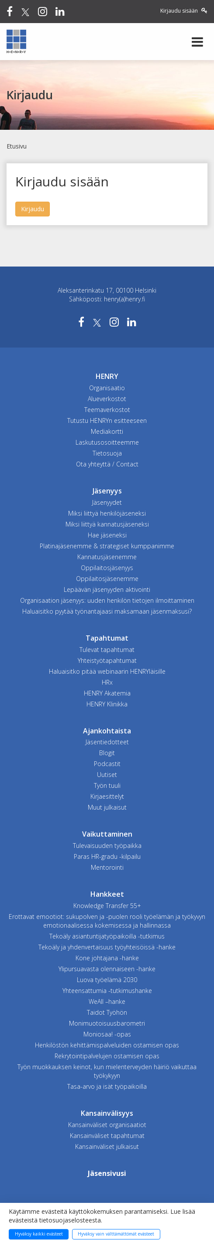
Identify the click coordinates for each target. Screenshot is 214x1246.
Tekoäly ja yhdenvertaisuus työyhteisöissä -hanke (107, 947)
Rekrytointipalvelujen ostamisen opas (107, 1056)
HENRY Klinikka (107, 704)
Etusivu (17, 146)
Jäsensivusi (107, 1173)
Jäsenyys (107, 491)
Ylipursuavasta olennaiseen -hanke (107, 969)
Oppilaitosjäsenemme (107, 578)
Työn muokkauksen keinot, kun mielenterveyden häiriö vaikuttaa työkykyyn (107, 1071)
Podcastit (107, 764)
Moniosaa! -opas (107, 1034)
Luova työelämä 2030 (107, 980)
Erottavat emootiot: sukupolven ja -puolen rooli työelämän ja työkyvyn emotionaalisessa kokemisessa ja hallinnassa (107, 920)
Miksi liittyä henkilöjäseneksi (107, 513)
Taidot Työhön (107, 1012)
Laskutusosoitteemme (107, 442)
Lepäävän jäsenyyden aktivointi (107, 589)
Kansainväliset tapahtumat (107, 1135)
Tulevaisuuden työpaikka (107, 845)
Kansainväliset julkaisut (107, 1146)
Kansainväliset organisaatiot (107, 1125)
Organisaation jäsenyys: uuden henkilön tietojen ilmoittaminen (107, 600)
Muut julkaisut (107, 807)
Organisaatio (107, 388)
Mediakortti (107, 431)
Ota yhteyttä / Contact (107, 464)
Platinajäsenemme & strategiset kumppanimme (107, 546)
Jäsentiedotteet (107, 742)
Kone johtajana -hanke (107, 958)
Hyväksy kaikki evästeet (39, 1234)
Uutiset (107, 774)
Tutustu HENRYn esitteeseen (107, 420)
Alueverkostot (107, 399)
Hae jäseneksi (107, 535)
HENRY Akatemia (107, 693)
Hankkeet (107, 894)
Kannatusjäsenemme (107, 557)
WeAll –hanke (107, 1001)
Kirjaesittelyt (107, 796)
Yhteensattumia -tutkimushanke (107, 990)
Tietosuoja (107, 453)
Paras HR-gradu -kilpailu (107, 856)
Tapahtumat (107, 638)
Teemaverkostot (107, 409)
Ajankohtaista (107, 731)
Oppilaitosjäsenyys (107, 568)
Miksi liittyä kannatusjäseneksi (107, 524)
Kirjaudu (32, 209)
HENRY (107, 376)
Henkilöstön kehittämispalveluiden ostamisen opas (107, 1045)
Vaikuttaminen (107, 834)
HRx (107, 682)
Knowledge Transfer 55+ (107, 906)
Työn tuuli (107, 785)
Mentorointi (107, 867)
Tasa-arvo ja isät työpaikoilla (107, 1086)
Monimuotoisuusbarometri (107, 1023)
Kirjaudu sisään (183, 10)
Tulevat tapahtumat (107, 649)
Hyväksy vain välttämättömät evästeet (116, 1234)
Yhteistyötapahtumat (107, 660)
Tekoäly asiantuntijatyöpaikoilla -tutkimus (107, 936)
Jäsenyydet (107, 502)
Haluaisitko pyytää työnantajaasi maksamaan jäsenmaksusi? (107, 611)
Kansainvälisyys (107, 1113)
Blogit (107, 753)
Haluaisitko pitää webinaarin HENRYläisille (107, 671)
